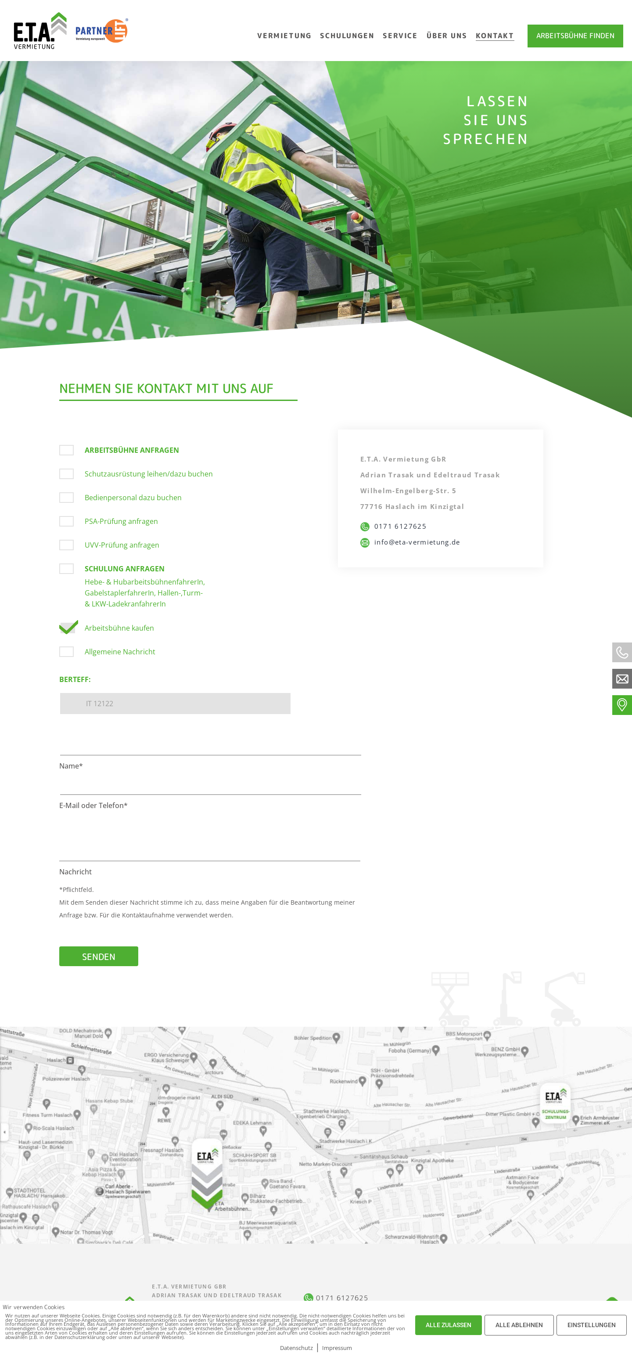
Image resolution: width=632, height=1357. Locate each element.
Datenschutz (296, 1348)
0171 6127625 (393, 526)
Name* (71, 766)
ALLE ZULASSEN (448, 1324)
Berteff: (75, 679)
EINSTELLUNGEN (591, 1324)
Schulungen (347, 35)
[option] (316, 205)
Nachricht (75, 872)
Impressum (337, 1348)
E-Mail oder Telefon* (93, 805)
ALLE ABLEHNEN (519, 1324)
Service (400, 35)
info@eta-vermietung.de (410, 542)
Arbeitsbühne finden (575, 35)
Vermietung (284, 35)
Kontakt (495, 35)
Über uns (447, 35)
